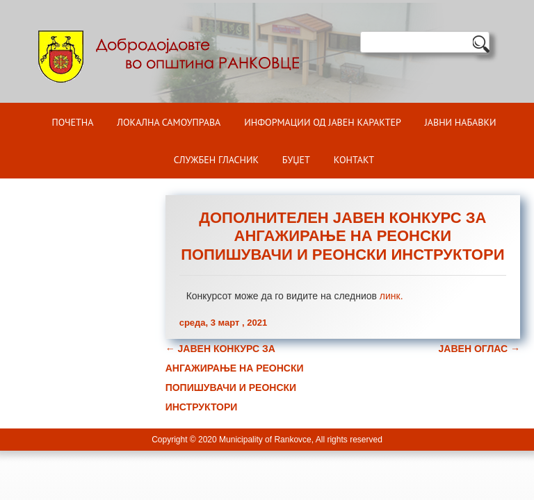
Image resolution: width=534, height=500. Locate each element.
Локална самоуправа (168, 122)
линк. (391, 295)
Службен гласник (216, 159)
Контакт (354, 159)
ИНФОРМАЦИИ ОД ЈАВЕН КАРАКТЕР (322, 122)
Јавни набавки (460, 122)
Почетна (72, 122)
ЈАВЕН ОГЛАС (479, 348)
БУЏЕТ (296, 159)
